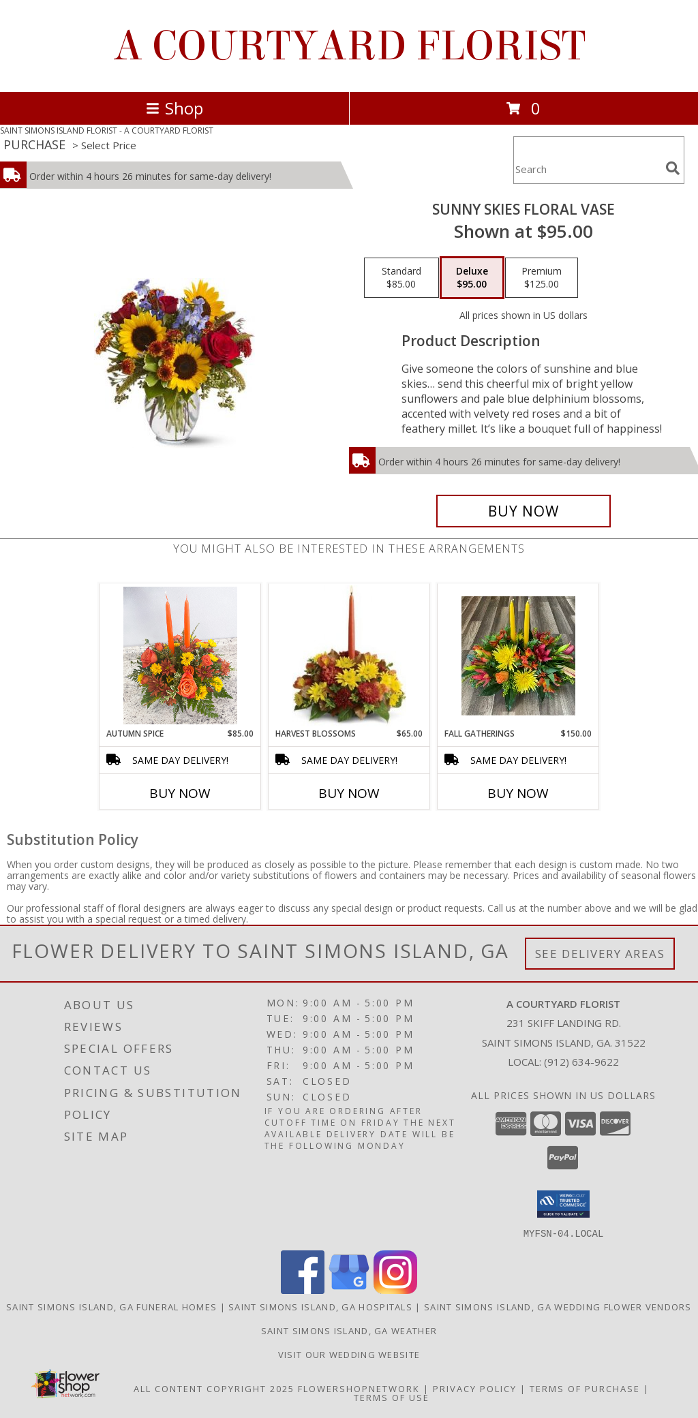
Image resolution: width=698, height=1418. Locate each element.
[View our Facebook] (302, 1289)
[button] (563, 1204)
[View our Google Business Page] (349, 1289)
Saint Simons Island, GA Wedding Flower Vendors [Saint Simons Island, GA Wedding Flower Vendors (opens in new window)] (558, 1306)
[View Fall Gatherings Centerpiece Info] (518, 655)
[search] (673, 168)
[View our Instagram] (395, 1289)
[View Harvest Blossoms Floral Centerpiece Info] (349, 655)
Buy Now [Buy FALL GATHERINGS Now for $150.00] (518, 793)
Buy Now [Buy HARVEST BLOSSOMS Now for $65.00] (349, 793)
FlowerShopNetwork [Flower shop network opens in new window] (359, 1388)
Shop (174, 108)
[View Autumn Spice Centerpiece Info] (180, 655)
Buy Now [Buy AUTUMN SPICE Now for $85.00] (180, 793)
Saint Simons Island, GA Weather (349, 1330)
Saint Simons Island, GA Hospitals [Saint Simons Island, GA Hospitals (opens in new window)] (320, 1306)
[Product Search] (587, 168)
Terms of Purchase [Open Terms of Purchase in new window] (585, 1388)
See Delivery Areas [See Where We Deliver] (600, 953)
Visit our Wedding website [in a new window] (349, 1354)
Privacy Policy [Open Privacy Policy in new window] (475, 1388)
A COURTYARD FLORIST (349, 46)
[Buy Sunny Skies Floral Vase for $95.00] (523, 511)
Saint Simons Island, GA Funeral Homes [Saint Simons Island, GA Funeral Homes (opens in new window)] (111, 1306)
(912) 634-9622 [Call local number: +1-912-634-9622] (581, 1061)
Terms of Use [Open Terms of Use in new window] (391, 1397)
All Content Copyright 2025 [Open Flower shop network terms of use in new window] (214, 1388)
